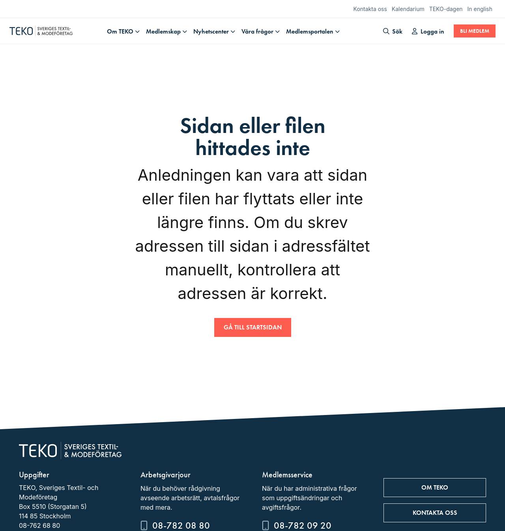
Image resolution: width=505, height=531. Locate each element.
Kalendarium (408, 9)
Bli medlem (474, 31)
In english (480, 9)
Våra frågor (257, 31)
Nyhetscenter (211, 31)
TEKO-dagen (446, 9)
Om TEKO (120, 31)
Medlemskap (163, 31)
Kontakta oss (370, 9)
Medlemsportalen (309, 31)
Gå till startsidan (253, 327)
